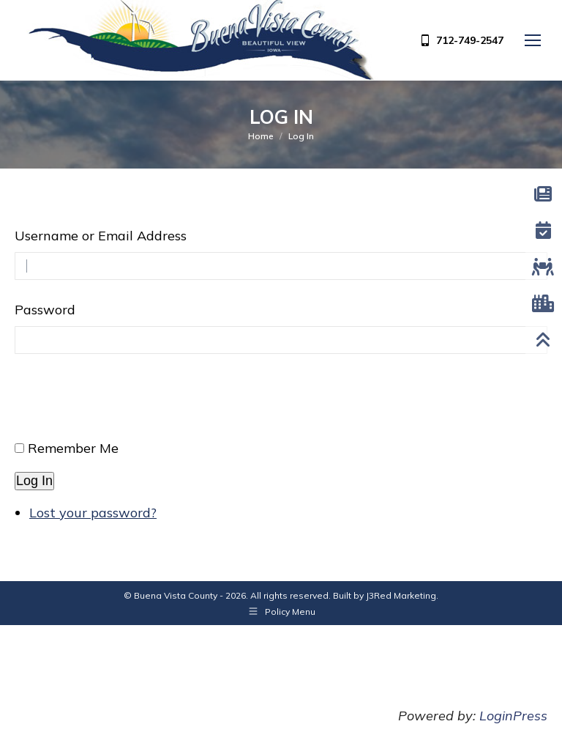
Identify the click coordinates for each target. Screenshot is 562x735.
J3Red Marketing (401, 595)
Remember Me (73, 448)
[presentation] (126, 403)
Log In (34, 480)
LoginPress (513, 715)
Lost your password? (93, 512)
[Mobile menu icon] (532, 40)
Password (45, 309)
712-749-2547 (460, 40)
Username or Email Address (101, 235)
